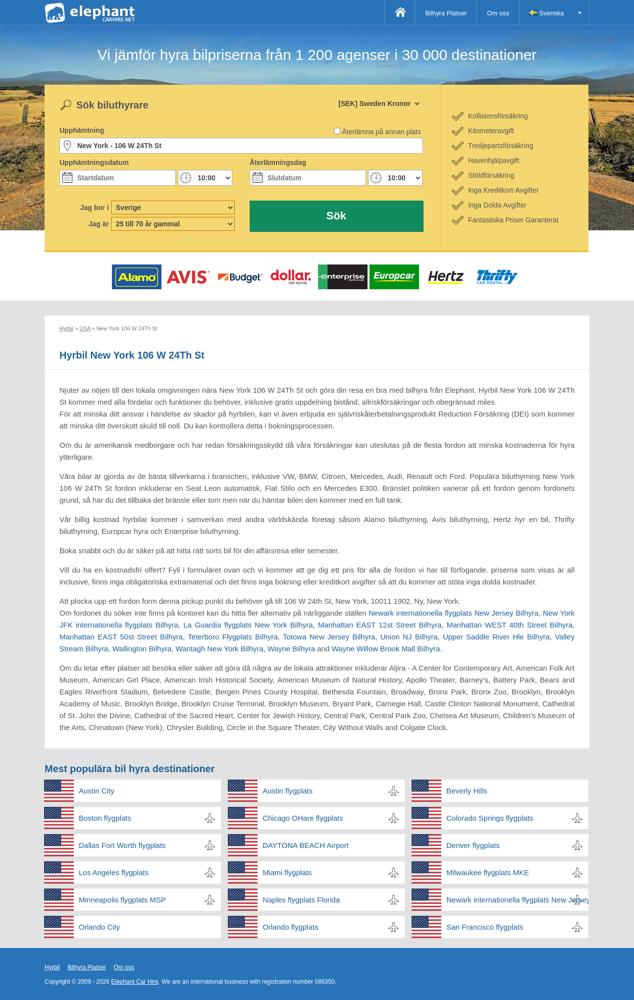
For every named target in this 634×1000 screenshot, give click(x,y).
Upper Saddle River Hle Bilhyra (496, 636)
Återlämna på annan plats (381, 132)
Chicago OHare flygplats (303, 818)
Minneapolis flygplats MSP (122, 899)
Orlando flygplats (290, 927)
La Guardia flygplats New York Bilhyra (248, 625)
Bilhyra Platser (446, 13)
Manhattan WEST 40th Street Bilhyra (510, 625)
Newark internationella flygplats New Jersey (517, 899)
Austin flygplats (288, 791)
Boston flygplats (105, 818)
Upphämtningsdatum (94, 162)
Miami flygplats (287, 872)
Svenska (546, 13)
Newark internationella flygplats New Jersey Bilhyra (453, 613)
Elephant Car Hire (134, 981)
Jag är (99, 224)
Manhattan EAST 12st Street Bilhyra (379, 625)
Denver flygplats (473, 845)
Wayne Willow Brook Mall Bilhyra (385, 648)
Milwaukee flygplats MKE (487, 872)
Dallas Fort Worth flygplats (122, 845)
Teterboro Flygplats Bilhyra (233, 636)
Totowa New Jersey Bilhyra (329, 636)
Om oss (498, 13)
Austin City (96, 791)
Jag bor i (94, 207)
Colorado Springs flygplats (489, 818)
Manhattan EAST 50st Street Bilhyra (121, 636)
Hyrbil (52, 967)
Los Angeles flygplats (114, 872)
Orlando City (99, 927)
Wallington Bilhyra (142, 648)
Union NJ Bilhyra (409, 636)
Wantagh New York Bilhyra (220, 648)
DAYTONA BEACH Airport (306, 845)
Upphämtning (81, 130)
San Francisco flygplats (484, 927)
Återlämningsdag (278, 162)
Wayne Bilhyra (291, 648)
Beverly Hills (466, 791)
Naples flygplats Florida (301, 899)
